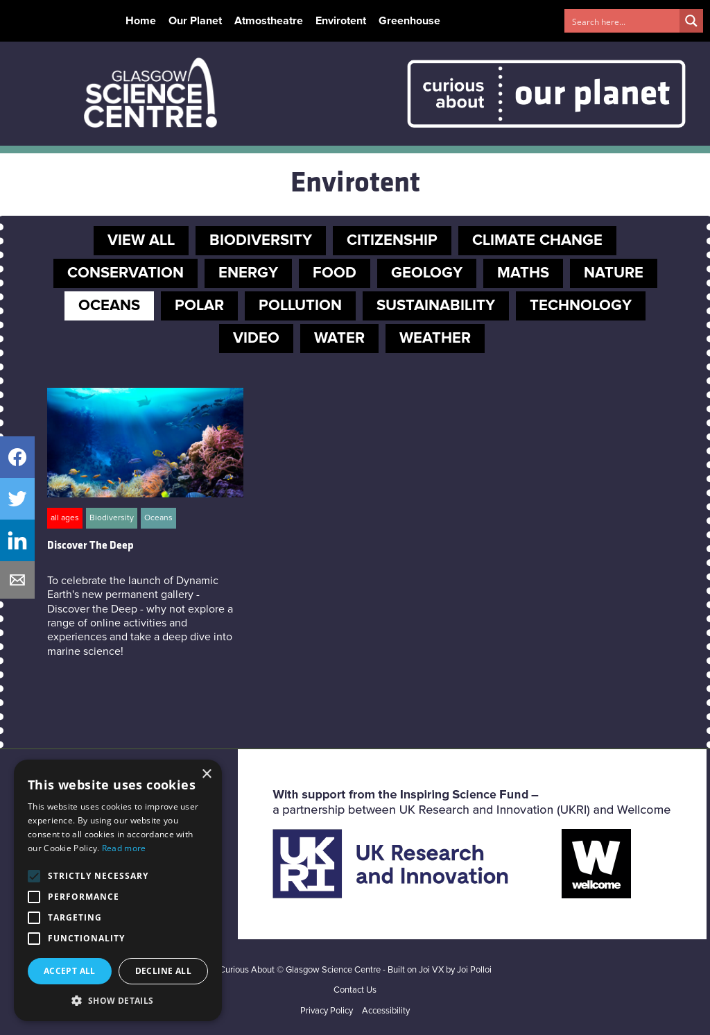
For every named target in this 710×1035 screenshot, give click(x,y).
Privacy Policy (326, 1011)
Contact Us (355, 990)
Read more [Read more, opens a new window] (124, 848)
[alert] (118, 890)
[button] (118, 1000)
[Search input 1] (622, 20)
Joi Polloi (474, 970)
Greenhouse (409, 20)
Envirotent (340, 20)
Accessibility (386, 1011)
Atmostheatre (268, 20)
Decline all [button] (163, 971)
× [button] (206, 774)
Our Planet (195, 20)
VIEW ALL (141, 240)
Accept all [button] (70, 971)
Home (140, 20)
